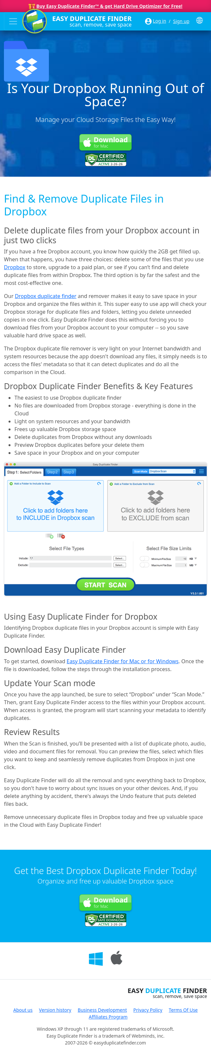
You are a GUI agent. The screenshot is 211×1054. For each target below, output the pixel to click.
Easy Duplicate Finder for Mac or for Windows (123, 661)
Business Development (102, 1010)
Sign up (181, 21)
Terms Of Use (183, 1010)
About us (22, 1010)
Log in (159, 21)
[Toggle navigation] (13, 21)
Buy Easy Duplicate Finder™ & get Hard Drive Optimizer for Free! (109, 6)
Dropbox (14, 267)
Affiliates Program (108, 1017)
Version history (55, 1010)
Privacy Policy (147, 1010)
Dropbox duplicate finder (45, 296)
